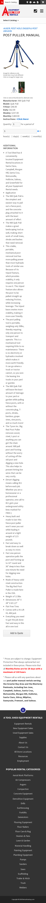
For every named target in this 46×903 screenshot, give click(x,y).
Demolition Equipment (23, 798)
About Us (23, 742)
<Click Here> (22, 119)
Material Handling (23, 845)
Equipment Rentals (23, 723)
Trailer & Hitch (23, 878)
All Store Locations (23, 751)
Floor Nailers (23, 826)
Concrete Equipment (23, 793)
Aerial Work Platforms (23, 775)
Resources (23, 756)
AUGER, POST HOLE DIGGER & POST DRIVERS (20, 30)
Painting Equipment (23, 850)
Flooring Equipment (23, 822)
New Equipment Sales (23, 728)
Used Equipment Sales (23, 732)
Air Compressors (23, 779)
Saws (23, 869)
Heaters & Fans (23, 836)
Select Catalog (11, 20)
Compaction (23, 789)
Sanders (23, 864)
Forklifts (23, 812)
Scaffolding (23, 873)
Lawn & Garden (23, 840)
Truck (23, 883)
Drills (23, 803)
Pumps (23, 859)
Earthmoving (23, 807)
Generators (23, 817)
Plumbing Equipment (23, 854)
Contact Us (23, 747)
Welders (23, 887)
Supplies (23, 737)
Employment (23, 760)
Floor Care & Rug (23, 831)
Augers (23, 784)
